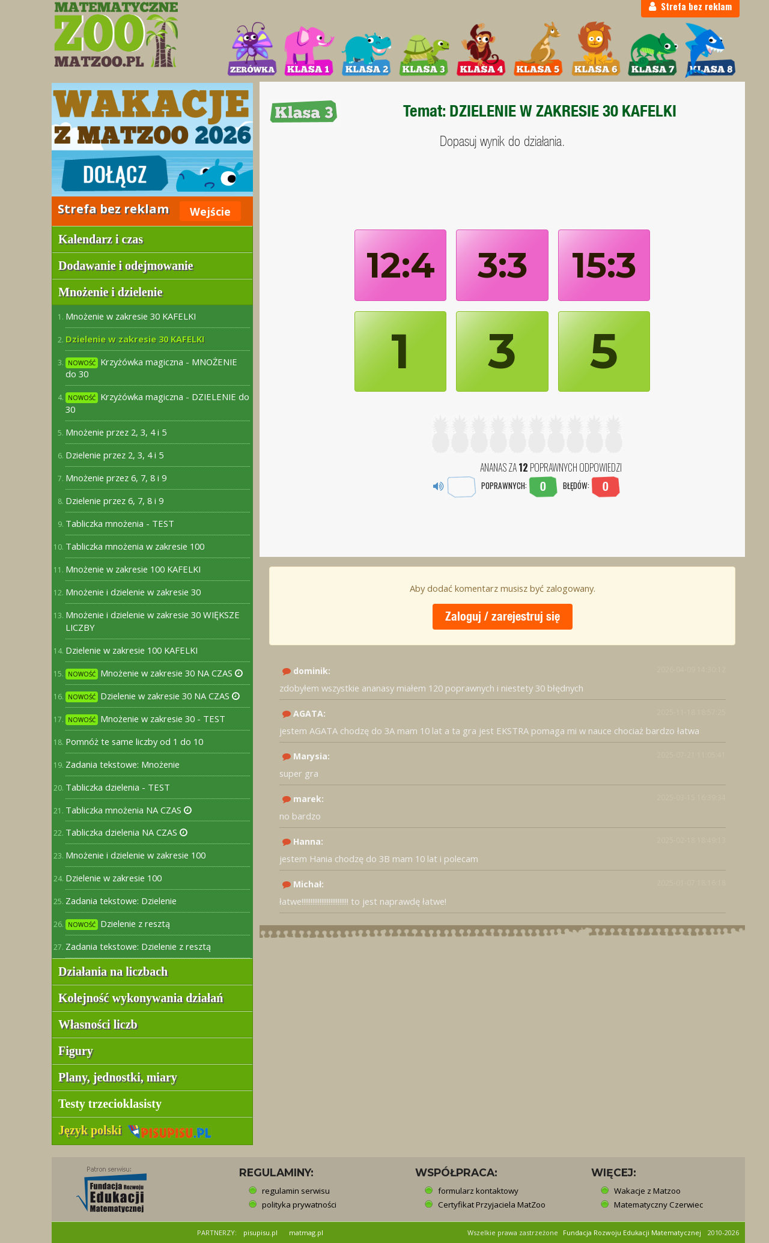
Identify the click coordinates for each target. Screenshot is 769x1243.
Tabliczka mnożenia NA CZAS (128, 810)
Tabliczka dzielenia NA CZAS (126, 832)
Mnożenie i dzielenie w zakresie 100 (135, 855)
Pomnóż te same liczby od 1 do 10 (134, 741)
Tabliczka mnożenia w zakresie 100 (134, 546)
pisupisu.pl (260, 1232)
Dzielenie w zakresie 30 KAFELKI (135, 339)
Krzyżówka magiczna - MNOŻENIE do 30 (151, 368)
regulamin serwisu (296, 1190)
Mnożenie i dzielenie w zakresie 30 (133, 592)
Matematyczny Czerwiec (658, 1204)
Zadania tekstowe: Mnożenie (122, 764)
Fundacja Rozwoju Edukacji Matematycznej (632, 1232)
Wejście (210, 211)
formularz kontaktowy (478, 1190)
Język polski (134, 1130)
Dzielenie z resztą (117, 923)
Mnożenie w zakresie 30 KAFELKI (130, 316)
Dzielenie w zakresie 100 (113, 878)
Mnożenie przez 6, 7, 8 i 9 (115, 478)
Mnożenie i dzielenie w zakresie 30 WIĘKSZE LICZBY (152, 621)
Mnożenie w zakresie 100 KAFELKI (133, 569)
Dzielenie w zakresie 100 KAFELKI (131, 650)
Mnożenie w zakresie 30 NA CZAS (154, 673)
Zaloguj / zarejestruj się (502, 616)
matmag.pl (306, 1232)
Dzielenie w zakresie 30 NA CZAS (152, 696)
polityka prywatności (299, 1204)
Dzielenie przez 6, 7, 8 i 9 (114, 500)
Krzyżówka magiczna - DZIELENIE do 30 (157, 403)
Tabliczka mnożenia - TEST (119, 523)
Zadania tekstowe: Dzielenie (121, 901)
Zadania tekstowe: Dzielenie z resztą (138, 946)
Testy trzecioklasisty (110, 1103)
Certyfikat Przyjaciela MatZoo (492, 1204)
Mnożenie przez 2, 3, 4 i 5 (115, 432)
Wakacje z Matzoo (647, 1190)
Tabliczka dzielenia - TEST (117, 787)
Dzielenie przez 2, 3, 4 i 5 (114, 455)
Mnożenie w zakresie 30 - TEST (145, 719)
